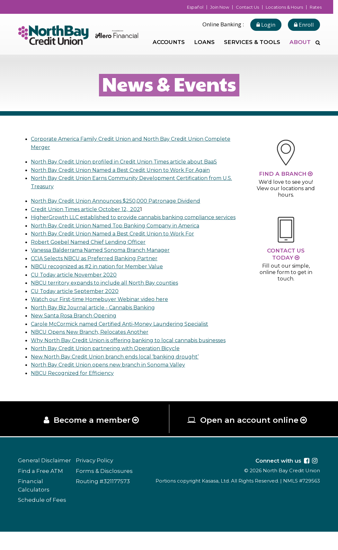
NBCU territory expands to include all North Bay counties (110, 291)
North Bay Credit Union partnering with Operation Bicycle (111, 364)
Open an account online (249, 437)
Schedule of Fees (42, 518)
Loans (204, 42)
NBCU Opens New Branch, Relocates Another (94, 340)
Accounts (169, 42)
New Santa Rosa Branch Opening (77, 324)
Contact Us (247, 7)
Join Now (219, 7)
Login (265, 24)
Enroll (304, 24)
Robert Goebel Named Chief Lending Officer (93, 250)
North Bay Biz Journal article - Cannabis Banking (98, 315)
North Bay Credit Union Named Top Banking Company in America (123, 233)
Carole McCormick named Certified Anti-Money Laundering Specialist (127, 332)
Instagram (314, 478)
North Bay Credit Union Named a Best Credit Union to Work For (119, 242)
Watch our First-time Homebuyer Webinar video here (105, 307)
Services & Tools (252, 42)
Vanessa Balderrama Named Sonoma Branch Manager (107, 258)
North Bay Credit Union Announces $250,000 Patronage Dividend (122, 201)
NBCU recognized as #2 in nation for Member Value (102, 274)
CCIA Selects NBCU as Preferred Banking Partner (98, 266)
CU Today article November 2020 (76, 282)
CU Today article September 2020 (77, 299)
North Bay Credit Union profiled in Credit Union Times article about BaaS (131, 161)
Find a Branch (283, 174)
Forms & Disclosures (104, 489)
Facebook (306, 478)
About (300, 42)
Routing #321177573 (103, 499)
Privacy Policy (94, 478)
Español (195, 7)
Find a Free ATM (40, 489)
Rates (316, 7)
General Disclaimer (44, 478)
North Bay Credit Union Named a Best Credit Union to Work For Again (127, 170)
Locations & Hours (284, 7)
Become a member (92, 437)
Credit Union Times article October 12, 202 (89, 209)
